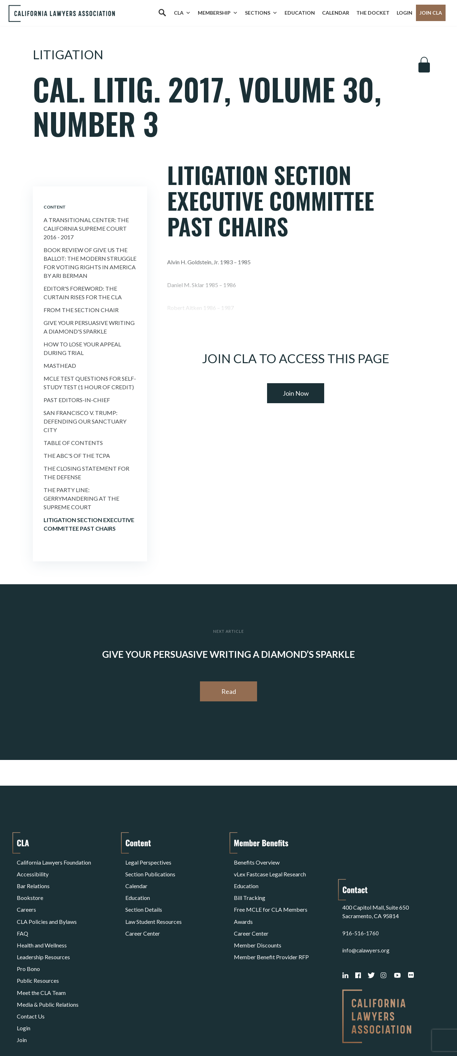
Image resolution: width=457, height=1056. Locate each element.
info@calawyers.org (366, 903)
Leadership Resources (43, 929)
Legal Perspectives (148, 860)
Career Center (142, 912)
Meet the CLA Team (41, 954)
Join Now (296, 393)
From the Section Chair (81, 309)
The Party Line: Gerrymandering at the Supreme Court (81, 498)
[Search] (162, 13)
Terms (48, 1032)
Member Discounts (257, 920)
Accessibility (33, 869)
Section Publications (150, 869)
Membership (218, 13)
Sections (261, 13)
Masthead (60, 365)
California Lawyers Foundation (54, 860)
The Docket (373, 13)
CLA (182, 13)
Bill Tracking (249, 886)
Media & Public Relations (48, 963)
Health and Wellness (42, 920)
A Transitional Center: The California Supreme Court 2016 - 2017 (86, 228)
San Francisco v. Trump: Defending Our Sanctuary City (85, 421)
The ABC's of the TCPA (77, 455)
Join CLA (431, 13)
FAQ (22, 912)
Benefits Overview (257, 860)
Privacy (75, 1032)
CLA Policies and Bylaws (47, 903)
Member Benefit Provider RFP (271, 929)
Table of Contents (73, 442)
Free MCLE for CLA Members (270, 894)
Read (228, 691)
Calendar (335, 13)
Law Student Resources (153, 903)
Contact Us (31, 972)
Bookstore (30, 886)
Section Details (143, 894)
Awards (243, 903)
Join (22, 989)
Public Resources (38, 946)
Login (404, 13)
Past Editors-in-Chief (77, 399)
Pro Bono (28, 937)
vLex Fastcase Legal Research (270, 869)
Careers (26, 894)
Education (300, 13)
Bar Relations (33, 877)
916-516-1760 (360, 886)
